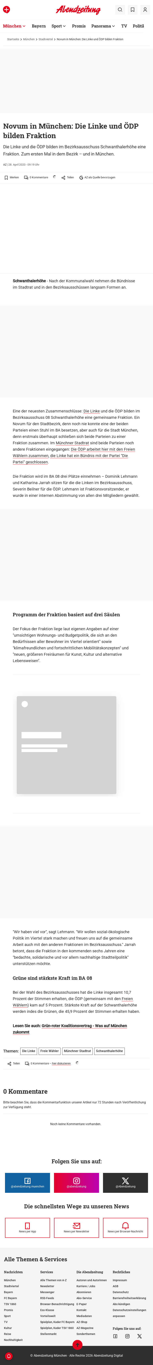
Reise (7, 1334)
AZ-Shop (81, 1322)
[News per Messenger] (27, 1228)
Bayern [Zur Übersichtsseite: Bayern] (39, 25)
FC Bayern (10, 1298)
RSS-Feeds (47, 1298)
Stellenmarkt (48, 1334)
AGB (115, 1286)
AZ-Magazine (84, 1328)
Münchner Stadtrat (72, 443)
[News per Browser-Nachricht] (125, 1228)
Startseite (13, 39)
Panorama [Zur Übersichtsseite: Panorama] (101, 25)
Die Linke (91, 411)
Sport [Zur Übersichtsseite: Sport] (57, 25)
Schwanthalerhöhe (109, 1051)
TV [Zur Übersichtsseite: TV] (124, 25)
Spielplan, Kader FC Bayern (57, 1322)
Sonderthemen (85, 1334)
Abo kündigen (121, 1304)
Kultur (8, 1328)
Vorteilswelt (48, 1316)
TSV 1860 (10, 1304)
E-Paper (81, 1304)
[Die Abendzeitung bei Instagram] (76, 1183)
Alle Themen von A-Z (53, 1280)
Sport (7, 1316)
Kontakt (81, 1310)
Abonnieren (83, 1292)
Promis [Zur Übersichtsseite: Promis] (79, 25)
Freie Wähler (49, 1051)
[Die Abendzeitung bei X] (125, 1183)
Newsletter (47, 1286)
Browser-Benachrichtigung (57, 1304)
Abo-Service (84, 1298)
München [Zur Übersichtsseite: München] (12, 25)
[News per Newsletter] (76, 1228)
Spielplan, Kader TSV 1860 (57, 1328)
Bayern (8, 1292)
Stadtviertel (46, 39)
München (29, 39)
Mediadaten (84, 1316)
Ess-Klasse (47, 1310)
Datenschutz (121, 1292)
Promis (8, 1310)
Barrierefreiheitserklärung (129, 1298)
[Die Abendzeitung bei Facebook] (27, 1183)
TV (6, 1322)
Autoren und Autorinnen (91, 1280)
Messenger (47, 1292)
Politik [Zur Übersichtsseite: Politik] (139, 25)
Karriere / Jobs (85, 1286)
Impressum (120, 1280)
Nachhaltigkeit (13, 1340)
